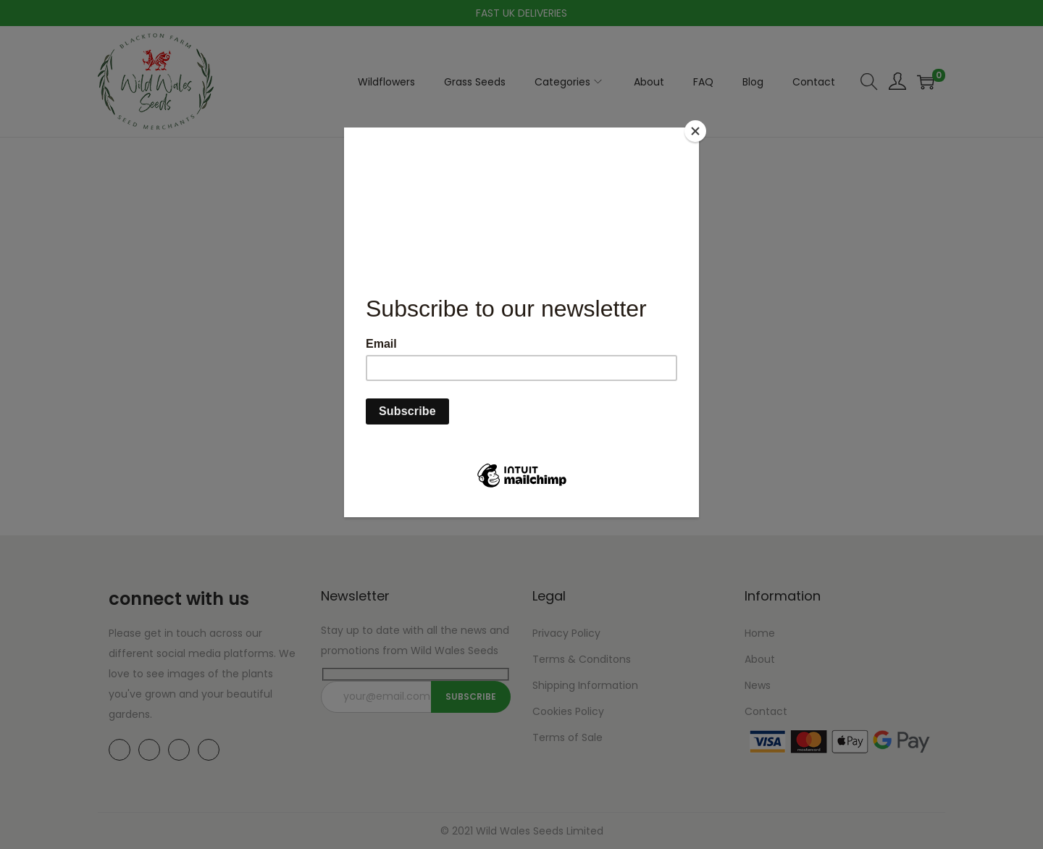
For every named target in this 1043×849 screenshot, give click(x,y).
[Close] (695, 131)
